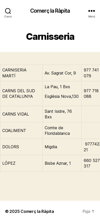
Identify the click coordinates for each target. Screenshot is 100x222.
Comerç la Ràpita (50, 10)
